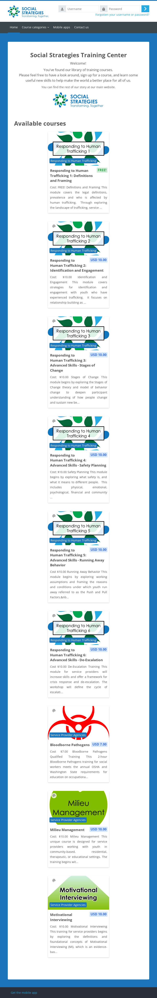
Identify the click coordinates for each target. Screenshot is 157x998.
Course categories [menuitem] (34, 27)
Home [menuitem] (14, 27)
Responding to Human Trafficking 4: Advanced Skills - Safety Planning (78, 460)
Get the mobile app (24, 993)
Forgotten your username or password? (122, 14)
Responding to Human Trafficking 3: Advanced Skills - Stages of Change (72, 363)
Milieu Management (67, 829)
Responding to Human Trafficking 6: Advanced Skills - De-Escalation (76, 655)
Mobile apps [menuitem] (61, 27)
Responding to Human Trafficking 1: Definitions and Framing (71, 175)
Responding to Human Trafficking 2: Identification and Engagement (76, 265)
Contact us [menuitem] (81, 27)
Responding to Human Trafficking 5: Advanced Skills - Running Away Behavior (77, 558)
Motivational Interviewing (61, 917)
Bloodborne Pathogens (70, 744)
